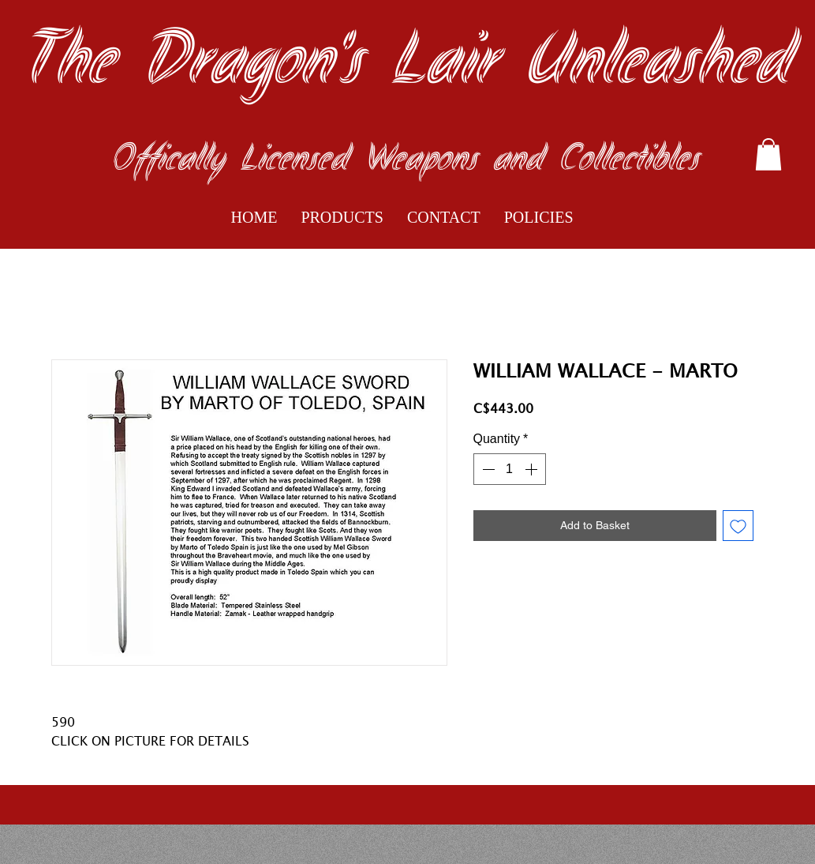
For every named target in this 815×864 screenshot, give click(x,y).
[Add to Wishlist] (738, 525)
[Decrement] (487, 469)
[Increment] (533, 469)
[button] (768, 154)
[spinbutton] (510, 469)
